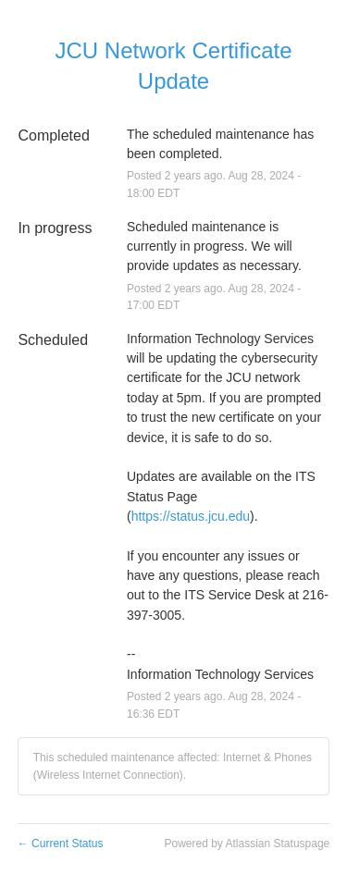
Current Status (61, 843)
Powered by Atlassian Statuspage (246, 843)
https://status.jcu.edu (190, 516)
